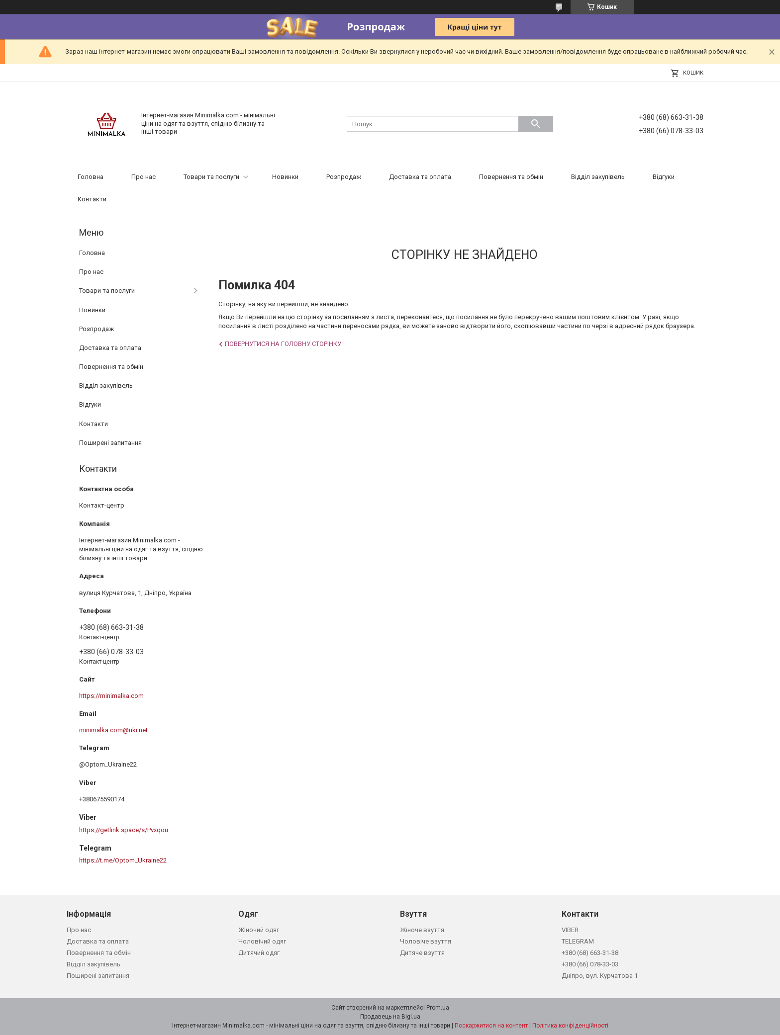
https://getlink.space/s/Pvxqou (123, 830)
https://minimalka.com (111, 695)
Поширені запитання (110, 442)
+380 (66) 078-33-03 (590, 964)
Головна (90, 176)
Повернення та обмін (511, 176)
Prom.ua (437, 1007)
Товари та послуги (211, 176)
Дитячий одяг (259, 952)
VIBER (570, 930)
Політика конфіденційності (570, 1025)
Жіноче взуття (422, 930)
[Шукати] (535, 124)
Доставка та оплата (420, 176)
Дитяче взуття (422, 952)
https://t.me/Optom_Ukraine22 (123, 860)
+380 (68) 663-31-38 (590, 952)
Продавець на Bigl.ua (390, 1016)
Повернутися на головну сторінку (283, 343)
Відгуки (664, 176)
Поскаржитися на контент (491, 1025)
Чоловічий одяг (262, 941)
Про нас (143, 176)
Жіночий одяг (258, 930)
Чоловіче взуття (425, 941)
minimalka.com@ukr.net (113, 730)
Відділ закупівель (598, 176)
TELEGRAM (578, 941)
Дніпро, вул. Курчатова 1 (600, 975)
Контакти (92, 199)
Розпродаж (343, 176)
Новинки (285, 176)
